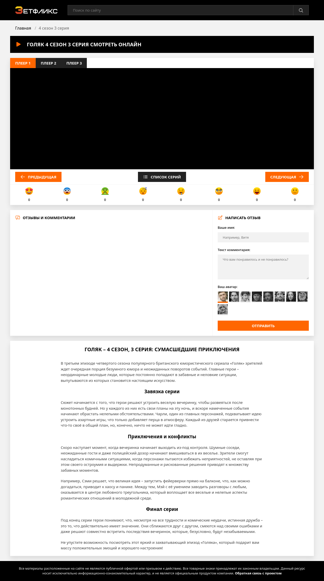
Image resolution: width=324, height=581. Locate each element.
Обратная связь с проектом (258, 573)
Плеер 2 (48, 63)
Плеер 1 (23, 63)
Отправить (263, 325)
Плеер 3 (74, 63)
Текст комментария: (234, 249)
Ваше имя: (226, 227)
